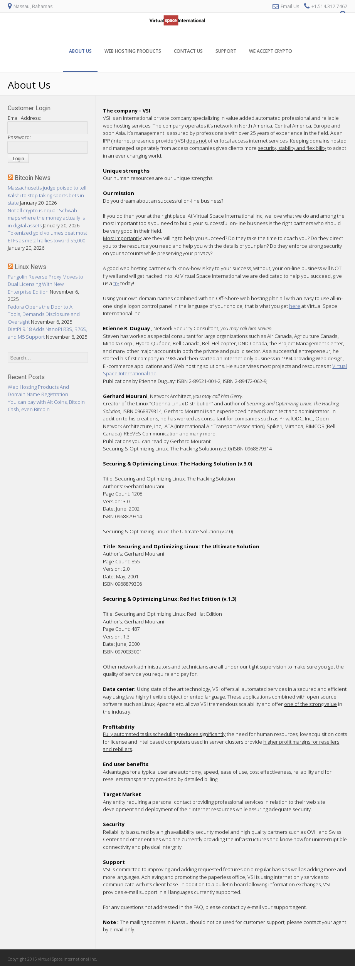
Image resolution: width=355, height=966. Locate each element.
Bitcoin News (32, 177)
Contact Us (188, 51)
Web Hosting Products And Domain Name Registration (38, 390)
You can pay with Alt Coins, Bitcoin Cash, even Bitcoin (46, 405)
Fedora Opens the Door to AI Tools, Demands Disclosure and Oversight (44, 314)
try (116, 283)
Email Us (290, 6)
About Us (80, 51)
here (294, 305)
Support (225, 51)
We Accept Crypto (270, 51)
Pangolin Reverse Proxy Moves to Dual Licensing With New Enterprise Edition (45, 284)
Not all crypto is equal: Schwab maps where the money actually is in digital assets (46, 218)
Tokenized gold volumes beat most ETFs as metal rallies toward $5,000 (47, 236)
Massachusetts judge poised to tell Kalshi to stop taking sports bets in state (47, 195)
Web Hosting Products (132, 51)
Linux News (30, 266)
